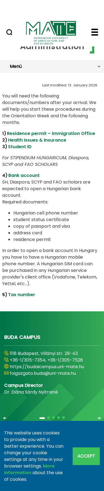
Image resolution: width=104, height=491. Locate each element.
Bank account (24, 175)
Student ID (20, 147)
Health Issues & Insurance (37, 140)
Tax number (21, 294)
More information (29, 469)
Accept (86, 456)
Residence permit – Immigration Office (51, 133)
